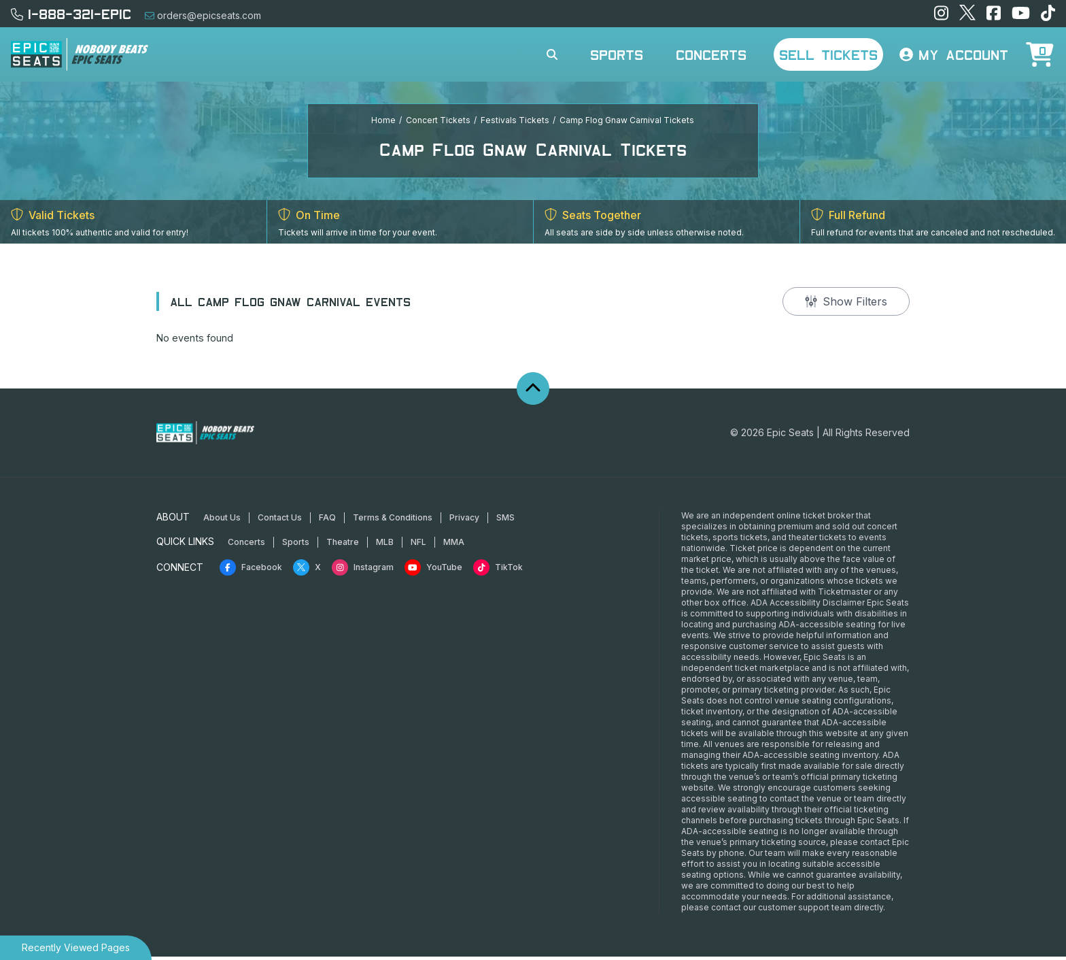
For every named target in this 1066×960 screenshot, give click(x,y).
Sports (616, 54)
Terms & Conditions (392, 521)
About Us (222, 521)
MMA (453, 545)
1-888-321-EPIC (71, 13)
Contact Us (280, 521)
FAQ (327, 521)
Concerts (711, 54)
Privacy (464, 521)
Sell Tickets (828, 54)
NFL (418, 545)
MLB (385, 545)
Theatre (342, 545)
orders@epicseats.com (203, 15)
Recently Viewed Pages (76, 947)
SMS (505, 521)
